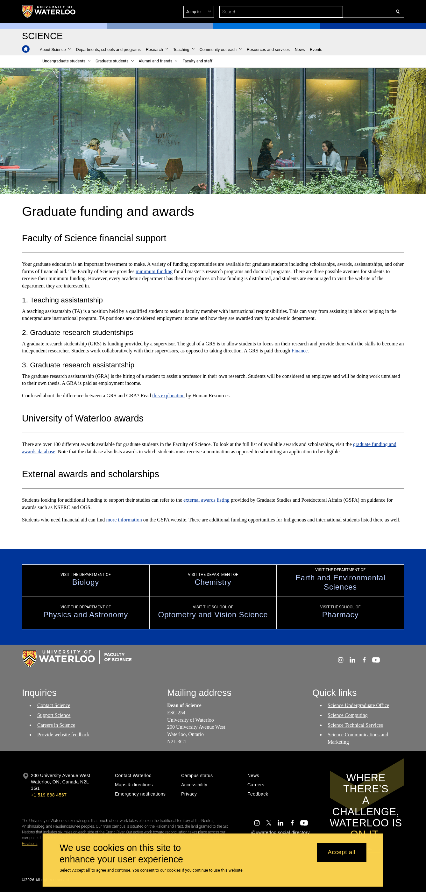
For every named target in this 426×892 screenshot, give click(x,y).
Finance (300, 351)
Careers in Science (56, 724)
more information (124, 519)
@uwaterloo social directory (280, 832)
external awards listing (206, 500)
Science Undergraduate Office (358, 705)
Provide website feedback (63, 734)
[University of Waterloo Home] (49, 11)
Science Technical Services (355, 724)
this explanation (168, 395)
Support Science (53, 715)
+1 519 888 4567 (49, 794)
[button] (352, 12)
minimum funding (154, 271)
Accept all (342, 852)
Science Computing (348, 715)
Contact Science (53, 705)
